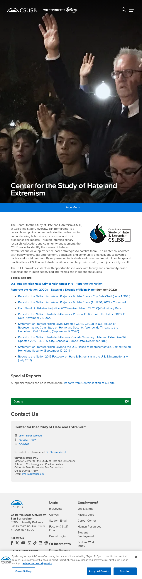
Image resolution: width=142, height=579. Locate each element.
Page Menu (71, 207)
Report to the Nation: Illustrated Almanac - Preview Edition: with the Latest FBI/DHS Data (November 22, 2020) (71, 316)
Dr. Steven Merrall (56, 452)
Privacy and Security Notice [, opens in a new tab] (37, 565)
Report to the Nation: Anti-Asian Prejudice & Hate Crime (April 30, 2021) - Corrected (72, 302)
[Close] (136, 558)
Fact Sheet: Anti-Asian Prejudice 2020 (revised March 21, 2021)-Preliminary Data (69, 308)
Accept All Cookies (99, 572)
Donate (18, 401)
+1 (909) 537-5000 (22, 530)
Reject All (125, 572)
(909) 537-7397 (27, 439)
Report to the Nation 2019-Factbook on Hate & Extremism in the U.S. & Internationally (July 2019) (73, 358)
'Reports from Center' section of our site (89, 383)
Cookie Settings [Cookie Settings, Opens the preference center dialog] (23, 572)
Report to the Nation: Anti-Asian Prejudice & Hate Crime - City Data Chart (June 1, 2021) (74, 296)
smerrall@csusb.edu (30, 435)
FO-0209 (24, 444)
